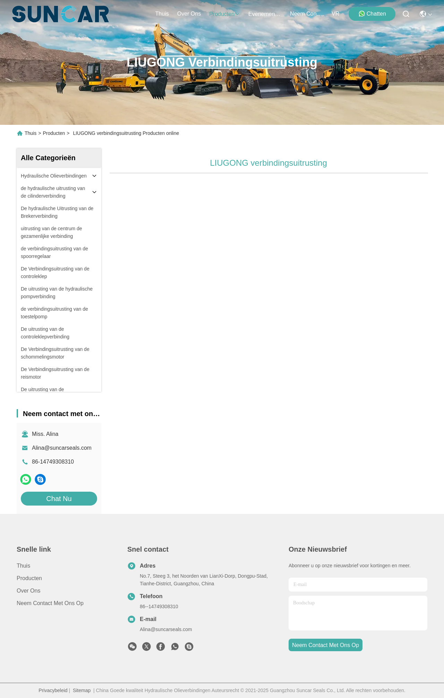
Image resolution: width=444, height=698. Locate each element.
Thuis (162, 14)
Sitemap (82, 690)
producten (224, 14)
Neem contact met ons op (50, 603)
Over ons (28, 591)
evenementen (265, 14)
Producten (54, 133)
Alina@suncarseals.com (62, 448)
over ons (189, 14)
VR (335, 14)
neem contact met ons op (306, 14)
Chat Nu (58, 498)
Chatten (372, 13)
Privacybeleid (53, 690)
